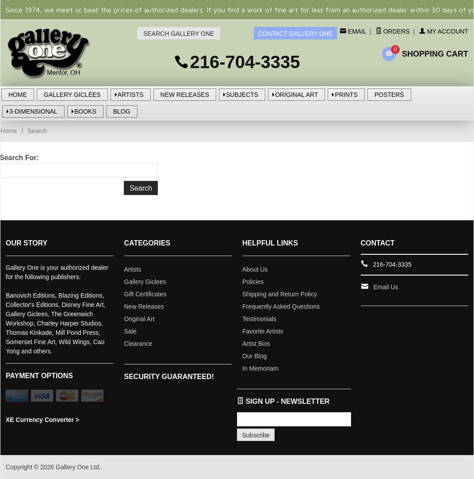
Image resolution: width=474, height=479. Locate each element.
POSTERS (389, 94)
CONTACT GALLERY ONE (295, 33)
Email (356, 31)
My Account (443, 31)
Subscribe (256, 435)
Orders (393, 31)
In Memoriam (260, 368)
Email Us (386, 287)
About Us (255, 269)
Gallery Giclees (145, 281)
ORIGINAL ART (296, 94)
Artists (132, 269)
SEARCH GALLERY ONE (178, 33)
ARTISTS (131, 94)
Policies (253, 281)
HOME (17, 94)
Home (8, 130)
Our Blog (254, 356)
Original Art (139, 318)
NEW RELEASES (185, 94)
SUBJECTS (242, 94)
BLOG (121, 111)
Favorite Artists (262, 331)
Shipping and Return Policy (279, 294)
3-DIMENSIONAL (33, 111)
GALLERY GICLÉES (72, 94)
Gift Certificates (145, 294)
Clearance (138, 343)
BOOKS (85, 111)
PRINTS (346, 94)
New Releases (144, 306)
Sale (130, 331)
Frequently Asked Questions (281, 306)
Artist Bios (256, 343)
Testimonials (259, 318)
